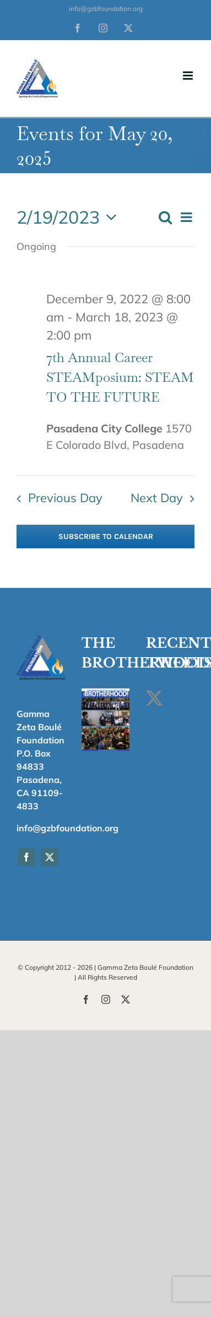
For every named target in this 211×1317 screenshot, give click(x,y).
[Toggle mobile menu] (188, 75)
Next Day (157, 497)
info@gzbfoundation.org (106, 8)
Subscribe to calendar (105, 536)
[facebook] (26, 857)
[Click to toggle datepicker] (70, 217)
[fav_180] (41, 639)
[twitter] (49, 857)
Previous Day (65, 497)
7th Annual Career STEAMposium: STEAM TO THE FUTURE (120, 377)
